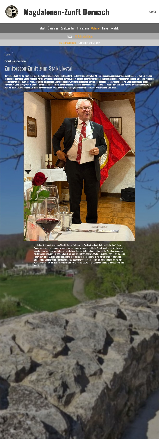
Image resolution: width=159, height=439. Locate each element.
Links (105, 28)
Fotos (69, 36)
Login (152, 11)
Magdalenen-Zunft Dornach (66, 11)
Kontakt (115, 28)
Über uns (53, 28)
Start (42, 28)
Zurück (8, 54)
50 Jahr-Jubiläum (83, 36)
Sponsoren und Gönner (89, 43)
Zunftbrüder (67, 28)
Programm (83, 28)
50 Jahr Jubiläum (67, 43)
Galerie (95, 28)
